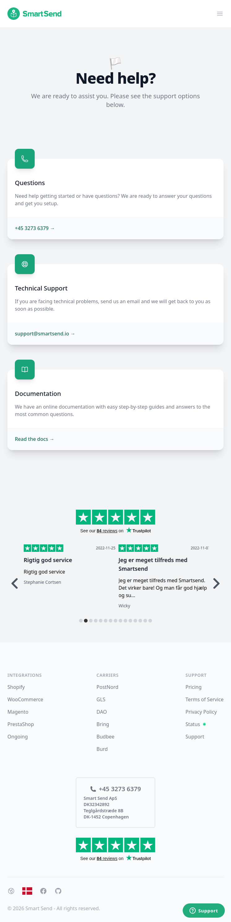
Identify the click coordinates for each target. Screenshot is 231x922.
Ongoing (17, 736)
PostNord (108, 687)
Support (194, 736)
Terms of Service (204, 699)
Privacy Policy (201, 711)
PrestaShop (20, 724)
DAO (102, 711)
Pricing (193, 687)
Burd (102, 749)
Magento (17, 711)
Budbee (106, 736)
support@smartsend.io (45, 333)
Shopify (16, 687)
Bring (103, 724)
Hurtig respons (42, 560)
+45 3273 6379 (35, 228)
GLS (101, 699)
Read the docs (34, 439)
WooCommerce (25, 699)
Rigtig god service (141, 560)
